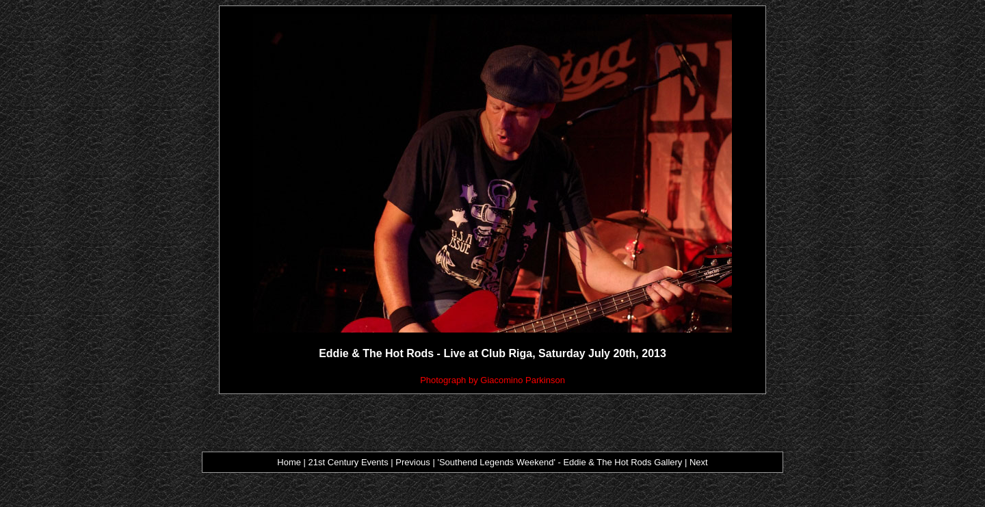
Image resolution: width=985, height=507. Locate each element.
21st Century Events (348, 462)
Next (699, 462)
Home (289, 462)
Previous (413, 462)
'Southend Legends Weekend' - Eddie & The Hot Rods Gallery (559, 462)
